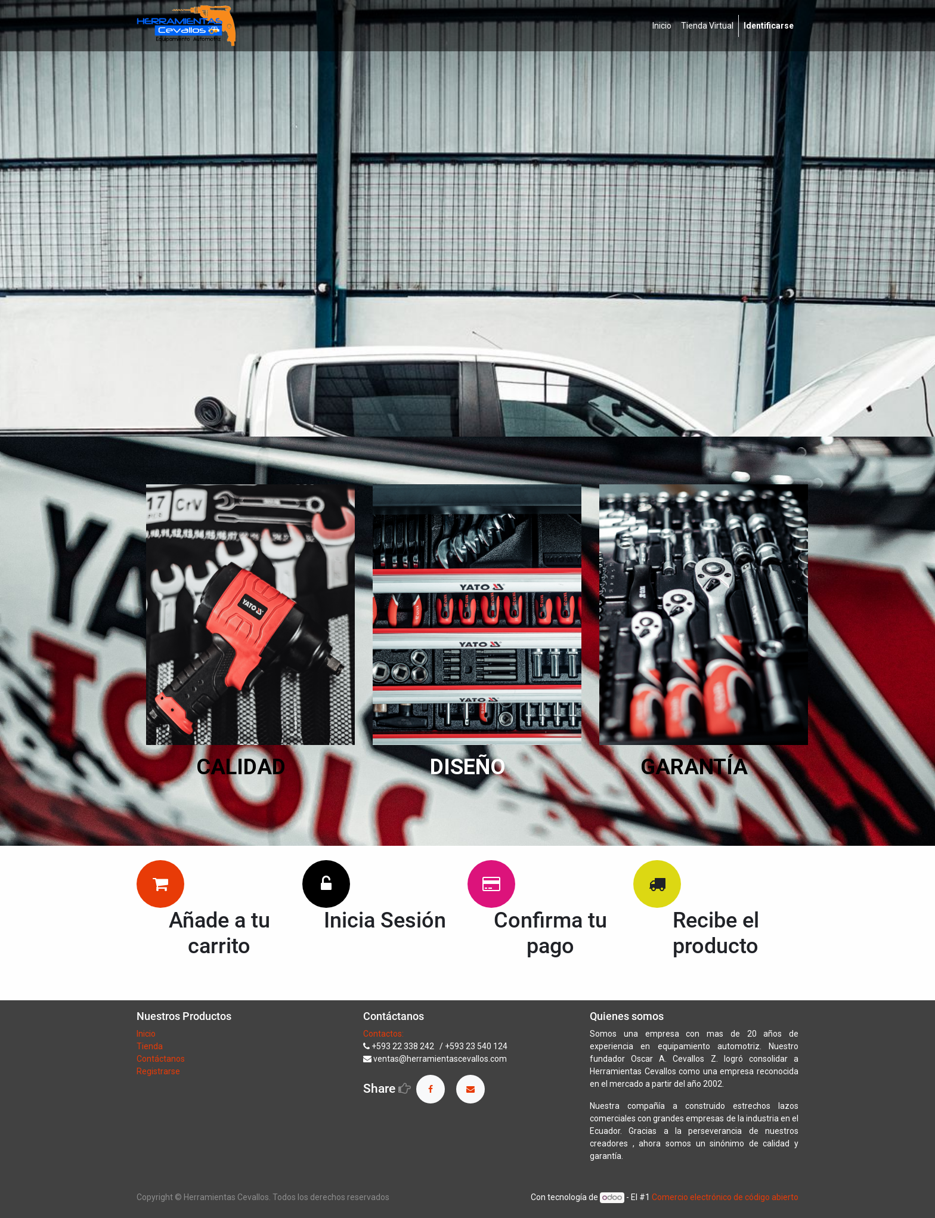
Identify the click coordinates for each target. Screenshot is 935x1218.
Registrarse (158, 1071)
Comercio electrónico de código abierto (725, 1197)
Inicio (146, 1033)
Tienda (151, 1046)
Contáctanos (161, 1059)
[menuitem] (662, 26)
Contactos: (383, 1033)
